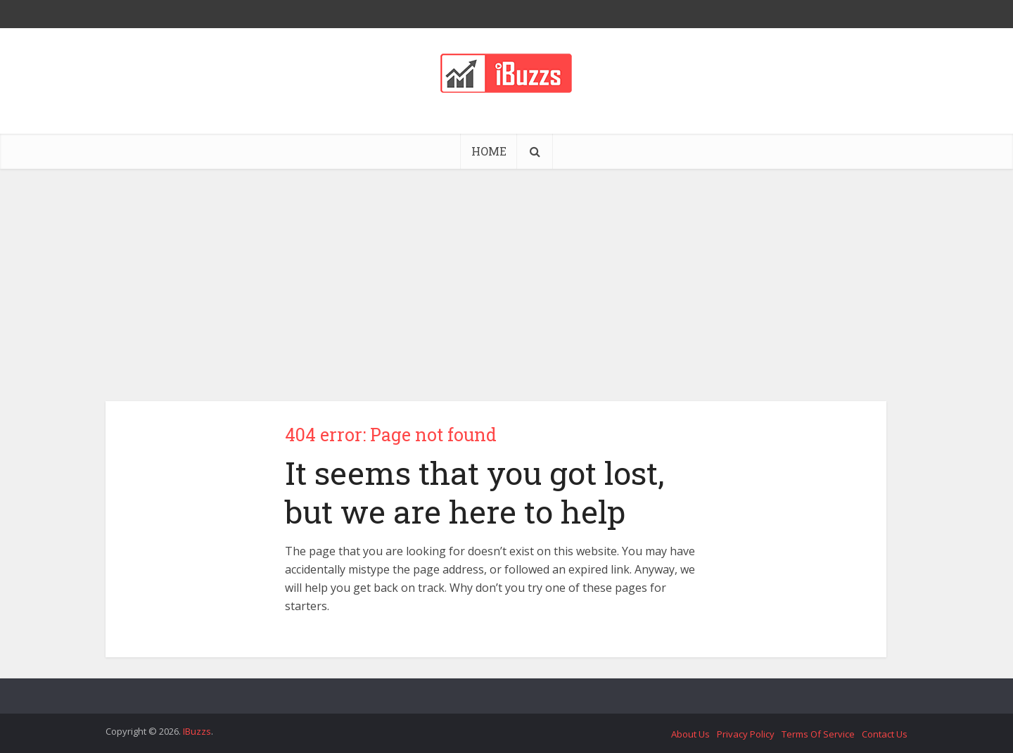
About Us (690, 734)
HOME (489, 151)
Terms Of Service (818, 734)
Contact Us (884, 734)
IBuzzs (197, 731)
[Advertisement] (506, 274)
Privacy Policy (746, 734)
